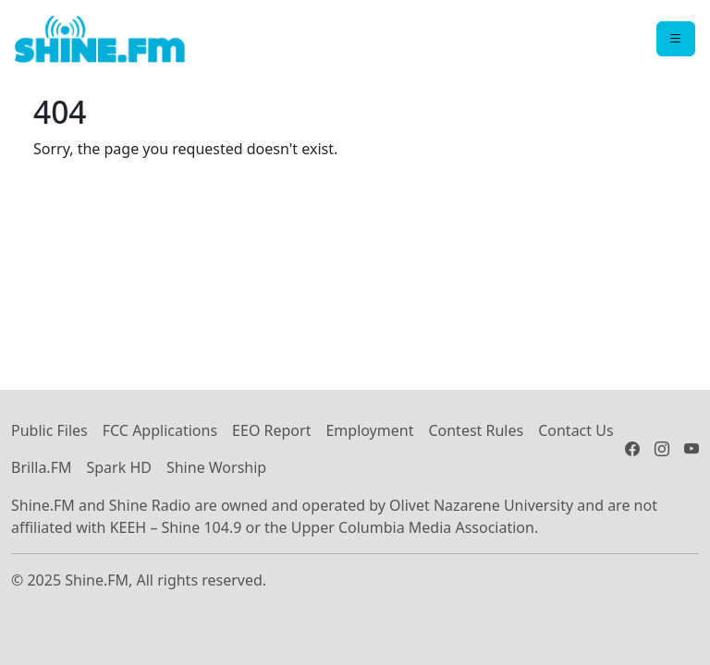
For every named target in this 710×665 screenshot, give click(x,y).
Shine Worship (216, 467)
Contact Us (575, 430)
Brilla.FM (41, 467)
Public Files (49, 430)
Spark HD (118, 467)
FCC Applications (160, 430)
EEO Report (271, 430)
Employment (369, 430)
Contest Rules (475, 430)
